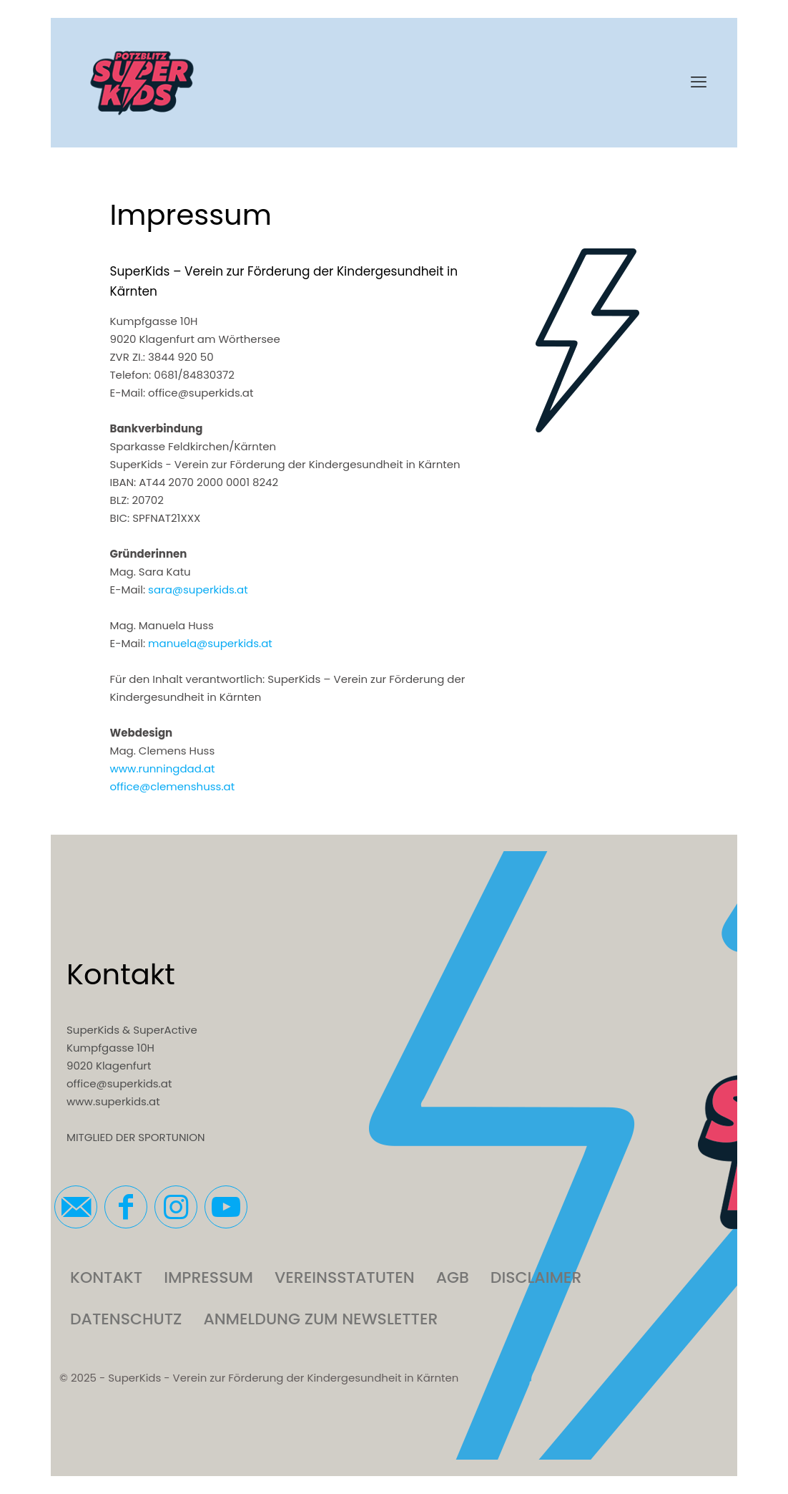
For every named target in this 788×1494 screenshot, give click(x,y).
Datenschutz (126, 1319)
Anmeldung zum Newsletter (320, 1319)
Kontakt (106, 1277)
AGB (452, 1277)
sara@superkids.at (198, 589)
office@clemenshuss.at (172, 786)
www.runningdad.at (162, 768)
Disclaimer (536, 1277)
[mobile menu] (698, 82)
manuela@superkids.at (210, 643)
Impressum (208, 1277)
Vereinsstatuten (345, 1277)
